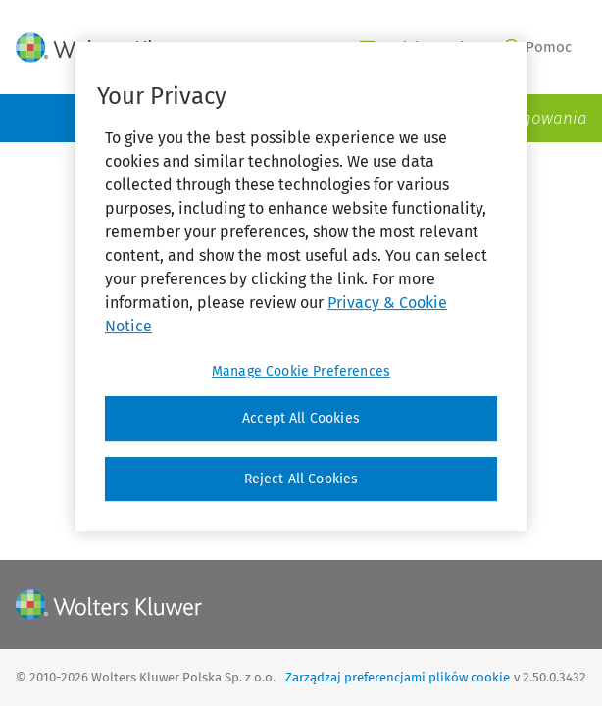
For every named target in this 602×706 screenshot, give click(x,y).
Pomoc (538, 47)
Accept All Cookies (301, 418)
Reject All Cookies (301, 479)
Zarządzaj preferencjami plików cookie (397, 677)
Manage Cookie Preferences (301, 371)
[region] (301, 286)
